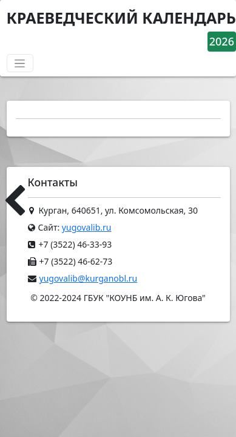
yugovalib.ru (87, 227)
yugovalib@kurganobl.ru (88, 278)
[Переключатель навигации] (20, 63)
